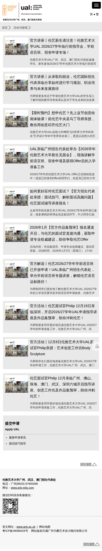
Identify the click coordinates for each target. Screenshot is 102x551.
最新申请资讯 (17, 437)
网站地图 (44, 526)
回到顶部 (86, 464)
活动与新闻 (20, 27)
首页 (5, 27)
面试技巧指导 (17, 443)
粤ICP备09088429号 (15, 530)
